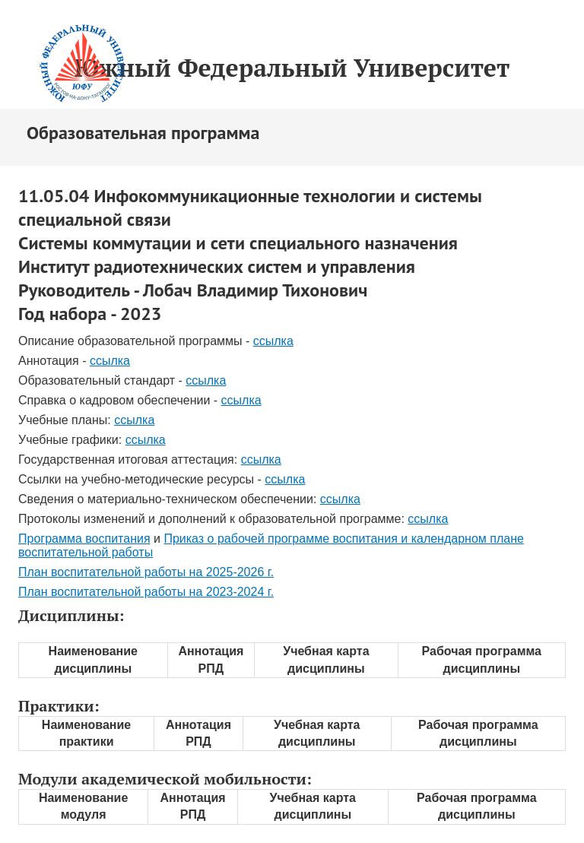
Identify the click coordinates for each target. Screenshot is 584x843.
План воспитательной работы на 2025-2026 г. (146, 572)
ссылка (273, 340)
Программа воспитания (84, 538)
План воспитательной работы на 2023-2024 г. (146, 591)
